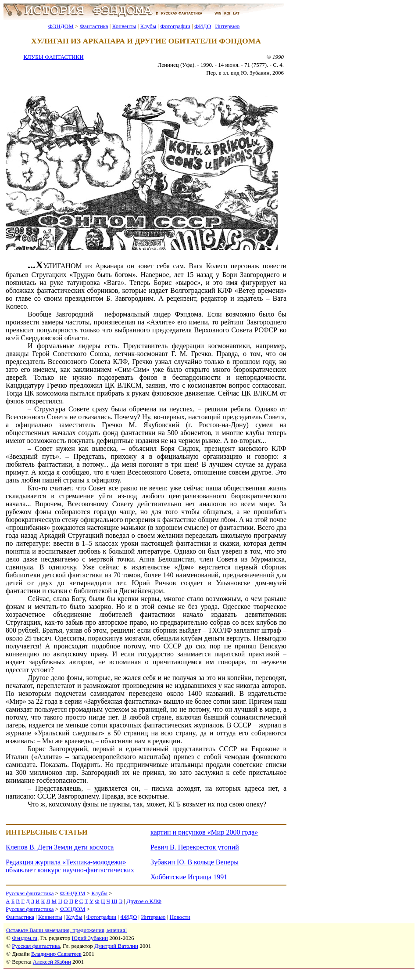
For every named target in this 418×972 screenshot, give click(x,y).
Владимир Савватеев (56, 953)
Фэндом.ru (24, 938)
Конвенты (124, 26)
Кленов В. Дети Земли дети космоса (60, 847)
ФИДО (202, 26)
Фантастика (94, 26)
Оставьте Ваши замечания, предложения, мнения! (66, 930)
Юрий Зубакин (90, 938)
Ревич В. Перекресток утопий (194, 847)
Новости (180, 917)
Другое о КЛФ (143, 901)
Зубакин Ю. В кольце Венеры (194, 862)
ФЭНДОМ (61, 26)
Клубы (148, 26)
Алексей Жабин (52, 961)
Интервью (227, 26)
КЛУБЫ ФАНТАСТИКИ (53, 57)
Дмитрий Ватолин (116, 946)
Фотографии (175, 26)
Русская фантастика (30, 893)
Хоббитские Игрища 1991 (188, 877)
